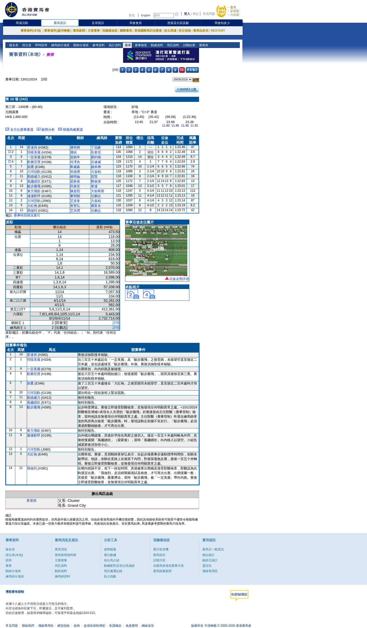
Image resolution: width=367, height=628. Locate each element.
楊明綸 (75, 176)
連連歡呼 (34, 196)
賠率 (9, 560)
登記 (196, 14)
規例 (77, 625)
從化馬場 (170, 30)
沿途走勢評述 (179, 279)
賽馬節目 (159, 555)
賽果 (127, 45)
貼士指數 (110, 576)
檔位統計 (208, 555)
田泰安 (75, 186)
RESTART (218, 30)
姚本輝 (96, 167)
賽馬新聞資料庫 (65, 555)
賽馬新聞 (79, 30)
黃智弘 (75, 206)
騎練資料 (156, 45)
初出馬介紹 (111, 560)
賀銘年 (75, 157)
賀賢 (94, 176)
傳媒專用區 (210, 571)
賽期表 (203, 45)
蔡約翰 (96, 157)
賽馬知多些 (200, 30)
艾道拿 (75, 201)
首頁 (132, 15)
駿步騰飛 (34, 186)
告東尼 (96, 152)
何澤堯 (75, 162)
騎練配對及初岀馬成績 (119, 565)
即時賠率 (40, 45)
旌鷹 (30, 167)
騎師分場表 (81, 45)
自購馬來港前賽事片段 (168, 565)
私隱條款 (115, 625)
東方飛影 (34, 191)
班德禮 (75, 172)
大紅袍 (32, 206)
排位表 (26, 45)
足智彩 (234, 11)
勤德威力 (34, 176)
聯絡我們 (28, 625)
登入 (187, 14)
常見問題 (209, 14)
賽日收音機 (160, 549)
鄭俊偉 (96, 181)
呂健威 (96, 162)
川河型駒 (34, 201)
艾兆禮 (75, 210)
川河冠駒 (34, 172)
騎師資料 (61, 571)
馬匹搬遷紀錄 (113, 571)
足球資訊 (98, 23)
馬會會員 (135, 23)
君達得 (32, 147)
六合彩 (234, 15)
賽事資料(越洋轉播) (57, 30)
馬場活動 (22, 23)
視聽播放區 (109, 30)
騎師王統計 (210, 560)
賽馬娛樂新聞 (162, 571)
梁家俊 (75, 181)
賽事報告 (140, 45)
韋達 (94, 186)
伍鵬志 (96, 196)
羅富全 (96, 206)
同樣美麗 (34, 152)
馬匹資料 (172, 45)
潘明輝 (75, 147)
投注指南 (185, 30)
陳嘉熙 (75, 191)
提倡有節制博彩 (94, 625)
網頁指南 (63, 625)
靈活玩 (207, 565)
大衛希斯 (97, 191)
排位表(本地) (14, 555)
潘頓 (73, 152)
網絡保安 (148, 625)
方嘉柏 (96, 172)
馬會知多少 (222, 23)
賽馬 (233, 7)
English (145, 15)
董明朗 (75, 196)
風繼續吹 (34, 181)
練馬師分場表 (60, 45)
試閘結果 (188, 45)
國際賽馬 (126, 30)
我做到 (32, 210)
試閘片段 (159, 560)
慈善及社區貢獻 (178, 23)
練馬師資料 (62, 576)
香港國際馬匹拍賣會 (148, 30)
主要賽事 (94, 30)
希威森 (75, 167)
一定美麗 (34, 157)
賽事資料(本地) (31, 30)
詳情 (116, 323)
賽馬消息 (61, 549)
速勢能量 (110, 549)
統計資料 (114, 45)
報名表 (13, 45)
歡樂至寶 (34, 162)
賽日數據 (110, 555)
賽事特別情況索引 (27, 215)
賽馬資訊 (60, 23)
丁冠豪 (96, 147)
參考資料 (98, 45)
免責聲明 (132, 625)
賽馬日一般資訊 (213, 549)
